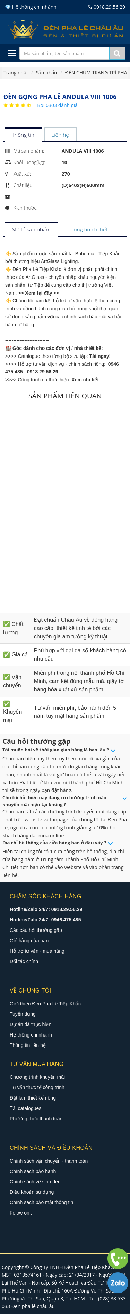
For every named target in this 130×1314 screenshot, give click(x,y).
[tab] (23, 135)
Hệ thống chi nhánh (31, 1035)
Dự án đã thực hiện (30, 1024)
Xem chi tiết (85, 379)
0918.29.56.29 (106, 6)
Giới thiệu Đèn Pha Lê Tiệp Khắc (45, 1003)
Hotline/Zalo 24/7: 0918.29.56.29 (46, 909)
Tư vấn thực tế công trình (37, 1087)
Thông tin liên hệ (28, 1045)
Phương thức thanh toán (36, 1118)
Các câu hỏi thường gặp (36, 930)
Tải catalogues (25, 1108)
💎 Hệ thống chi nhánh (31, 6)
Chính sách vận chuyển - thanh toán (49, 1161)
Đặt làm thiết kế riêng (33, 1098)
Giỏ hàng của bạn (29, 940)
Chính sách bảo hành (33, 1171)
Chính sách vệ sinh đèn (35, 1181)
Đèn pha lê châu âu (33, 1306)
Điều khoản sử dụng (32, 1192)
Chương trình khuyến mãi (37, 1077)
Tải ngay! (100, 356)
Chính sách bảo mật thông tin (41, 1202)
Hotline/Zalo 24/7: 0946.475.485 (45, 920)
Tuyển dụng (23, 1014)
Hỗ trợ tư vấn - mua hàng (37, 951)
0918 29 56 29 (42, 371)
